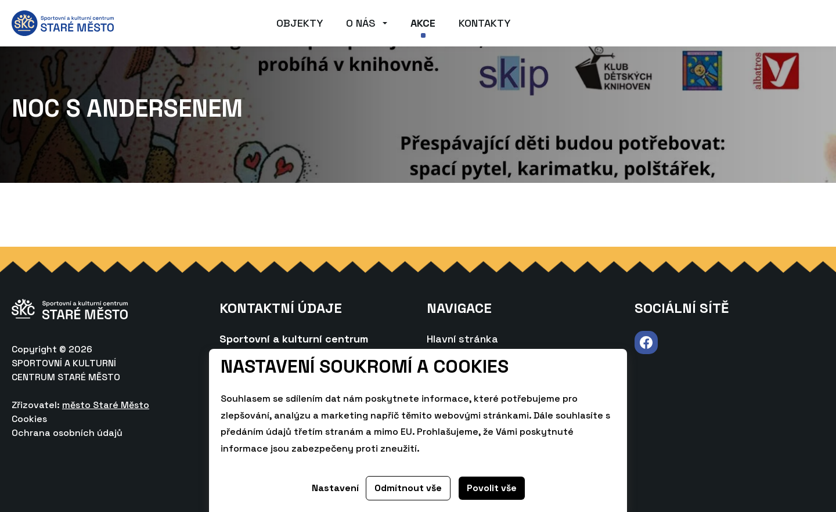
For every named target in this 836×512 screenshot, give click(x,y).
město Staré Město (105, 405)
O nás (361, 23)
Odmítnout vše (408, 488)
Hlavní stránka (462, 338)
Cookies (29, 419)
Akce (422, 23)
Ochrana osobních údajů (67, 433)
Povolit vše (492, 488)
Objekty (299, 23)
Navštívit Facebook (646, 342)
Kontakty (484, 23)
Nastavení (335, 488)
